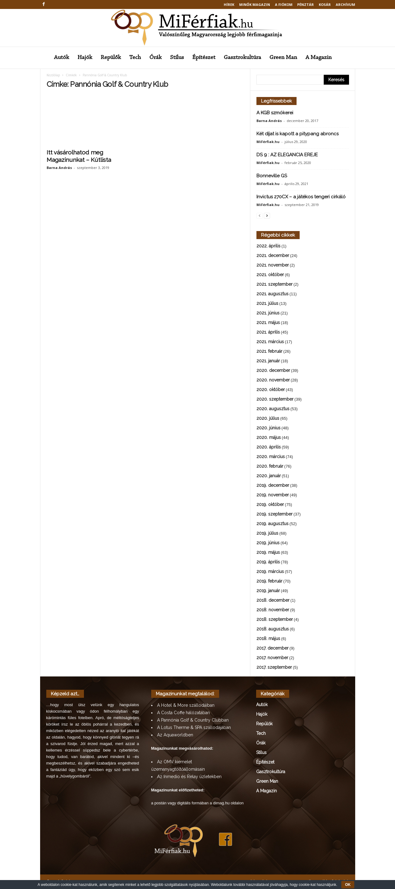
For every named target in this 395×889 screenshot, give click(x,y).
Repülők (111, 58)
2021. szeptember (274, 284)
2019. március (270, 571)
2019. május (268, 552)
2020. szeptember (274, 399)
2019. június (268, 542)
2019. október (270, 504)
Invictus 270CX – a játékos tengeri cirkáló (301, 197)
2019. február (269, 581)
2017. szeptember (274, 667)
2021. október (270, 274)
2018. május (268, 638)
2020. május (268, 437)
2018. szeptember (274, 619)
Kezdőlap (53, 75)
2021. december (272, 255)
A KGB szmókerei (274, 113)
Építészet (203, 58)
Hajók (84, 58)
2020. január (268, 475)
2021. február (269, 351)
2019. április (268, 561)
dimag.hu (221, 803)
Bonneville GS (271, 176)
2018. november (272, 609)
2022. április (268, 245)
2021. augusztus (272, 293)
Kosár (325, 4)
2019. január (268, 590)
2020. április (268, 446)
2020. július (267, 418)
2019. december (272, 485)
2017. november (272, 657)
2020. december (273, 370)
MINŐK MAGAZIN (254, 4)
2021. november (272, 265)
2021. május (268, 322)
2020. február (269, 466)
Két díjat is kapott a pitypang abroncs (297, 134)
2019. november (272, 494)
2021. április (268, 332)
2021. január (268, 360)
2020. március (270, 456)
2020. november (273, 379)
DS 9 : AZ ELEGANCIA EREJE (287, 155)
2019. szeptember (274, 514)
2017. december (272, 648)
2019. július (267, 533)
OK (348, 885)
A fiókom (284, 4)
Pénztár (305, 4)
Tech (135, 58)
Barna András (59, 167)
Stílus (177, 58)
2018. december (272, 600)
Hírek (229, 4)
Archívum (345, 4)
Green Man (283, 58)
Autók (61, 58)
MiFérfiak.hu (268, 141)
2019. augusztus (272, 523)
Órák (155, 58)
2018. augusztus (272, 628)
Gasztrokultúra (242, 58)
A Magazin (319, 58)
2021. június (268, 312)
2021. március (270, 341)
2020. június (268, 427)
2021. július (267, 303)
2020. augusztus (272, 408)
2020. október (270, 389)
